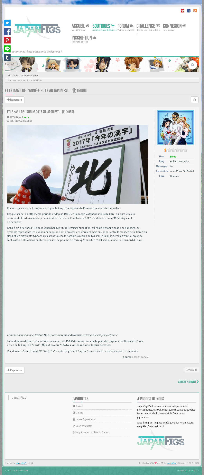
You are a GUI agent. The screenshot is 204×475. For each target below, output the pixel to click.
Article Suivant (188, 382)
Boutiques (103, 26)
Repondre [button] (14, 99)
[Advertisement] (175, 204)
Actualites (24, 75)
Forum (125, 26)
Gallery (78, 412)
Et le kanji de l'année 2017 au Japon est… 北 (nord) (46, 90)
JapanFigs (19, 397)
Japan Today (140, 357)
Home (13, 75)
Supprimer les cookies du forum (90, 432)
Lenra (25, 117)
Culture (34, 75)
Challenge (148, 26)
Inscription (84, 38)
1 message (191, 369)
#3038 (12, 117)
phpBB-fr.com (21, 470)
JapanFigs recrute (84, 419)
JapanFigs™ (21, 463)
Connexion (174, 26)
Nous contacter (82, 426)
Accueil (80, 26)
